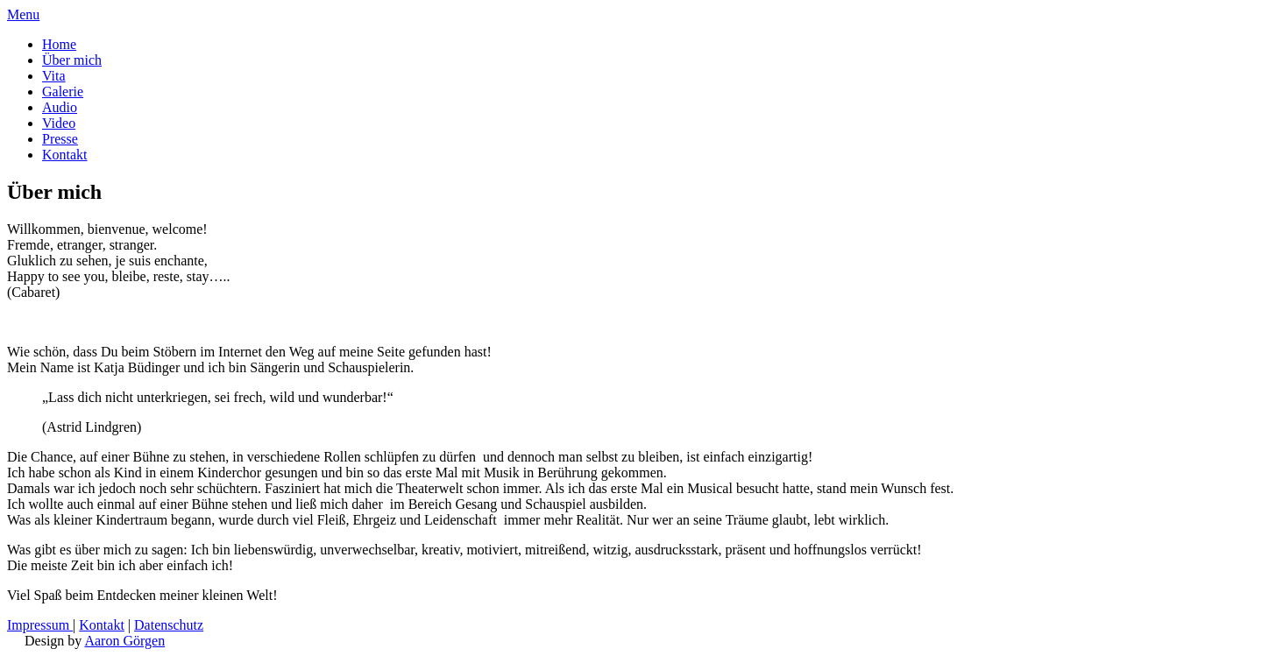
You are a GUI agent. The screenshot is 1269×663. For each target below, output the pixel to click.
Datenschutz (168, 624)
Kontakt (101, 624)
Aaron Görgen (124, 640)
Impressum (40, 624)
